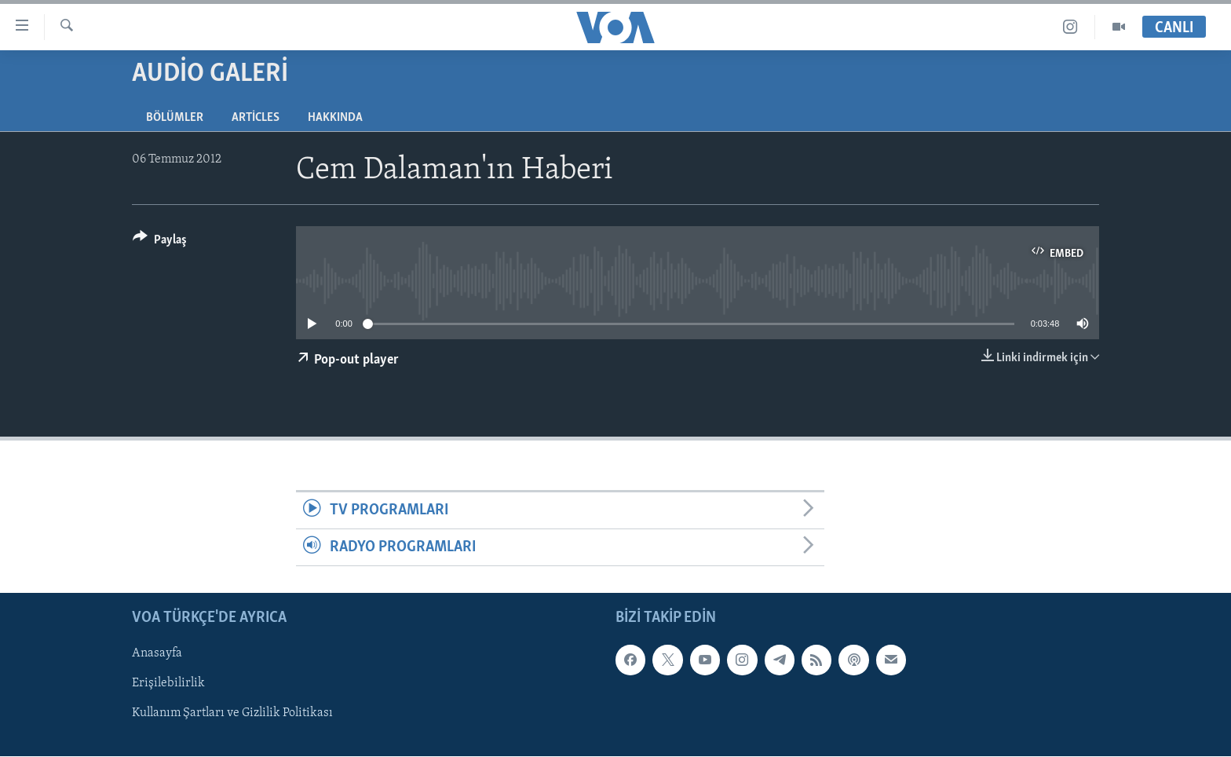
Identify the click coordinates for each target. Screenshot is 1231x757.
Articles (255, 118)
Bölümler (174, 118)
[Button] (160, 242)
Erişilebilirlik (168, 684)
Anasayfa (157, 654)
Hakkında (335, 118)
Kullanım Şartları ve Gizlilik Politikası (232, 714)
